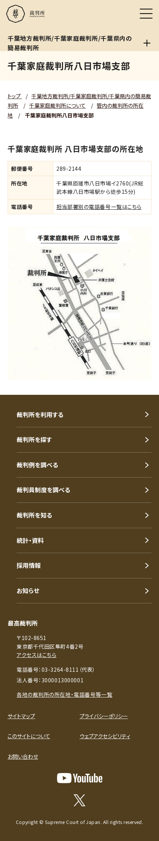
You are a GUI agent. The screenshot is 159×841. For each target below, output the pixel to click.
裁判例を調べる (37, 464)
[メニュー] (146, 13)
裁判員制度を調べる (43, 489)
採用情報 (29, 565)
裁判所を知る (34, 514)
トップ (15, 96)
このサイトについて (29, 736)
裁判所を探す (34, 439)
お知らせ (28, 590)
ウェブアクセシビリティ (105, 736)
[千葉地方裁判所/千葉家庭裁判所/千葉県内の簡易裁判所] (146, 43)
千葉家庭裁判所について (57, 105)
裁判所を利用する (40, 414)
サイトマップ (21, 716)
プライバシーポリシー (104, 716)
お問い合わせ (23, 756)
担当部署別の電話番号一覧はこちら (99, 206)
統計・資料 (30, 540)
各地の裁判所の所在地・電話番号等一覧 (64, 694)
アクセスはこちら (36, 655)
